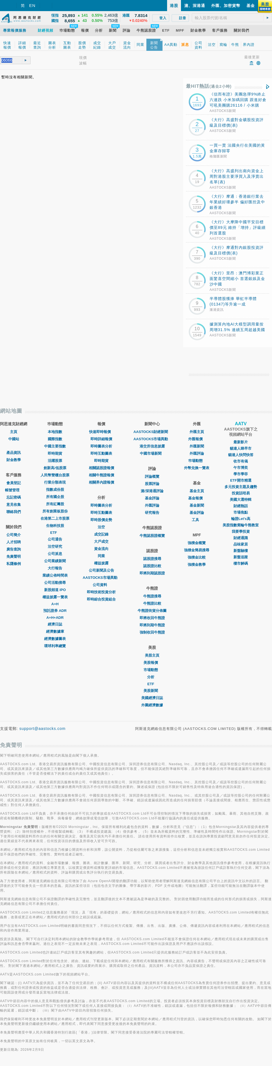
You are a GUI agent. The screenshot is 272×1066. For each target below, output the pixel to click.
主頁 (13, 432)
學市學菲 (240, 474)
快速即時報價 (101, 432)
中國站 (13, 439)
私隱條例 (13, 564)
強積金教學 (197, 564)
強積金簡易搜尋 (196, 550)
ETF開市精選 (240, 480)
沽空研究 (55, 546)
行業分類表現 (55, 482)
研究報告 (152, 513)
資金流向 (101, 549)
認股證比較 (152, 566)
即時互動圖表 (101, 453)
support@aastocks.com (42, 728)
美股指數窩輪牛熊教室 (241, 525)
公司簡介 (13, 535)
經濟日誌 (55, 624)
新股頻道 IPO (55, 590)
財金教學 (13, 460)
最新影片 (240, 442)
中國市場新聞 (152, 453)
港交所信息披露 (152, 446)
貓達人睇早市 (240, 448)
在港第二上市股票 (55, 518)
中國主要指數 (55, 446)
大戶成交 (101, 541)
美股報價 (152, 662)
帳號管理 (13, 490)
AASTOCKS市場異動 (101, 577)
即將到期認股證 (152, 573)
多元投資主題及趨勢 (241, 487)
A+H (55, 604)
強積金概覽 (197, 543)
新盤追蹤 (240, 557)
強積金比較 (197, 557)
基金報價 (196, 498)
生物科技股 (55, 526)
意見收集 (13, 504)
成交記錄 (101, 534)
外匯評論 (152, 505)
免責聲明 (13, 556)
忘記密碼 (13, 497)
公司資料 (101, 585)
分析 (152, 677)
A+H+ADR (55, 617)
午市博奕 (240, 468)
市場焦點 (240, 512)
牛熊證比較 (152, 603)
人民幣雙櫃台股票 (55, 475)
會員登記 (13, 483)
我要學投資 (241, 531)
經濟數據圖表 (55, 639)
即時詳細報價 (101, 439)
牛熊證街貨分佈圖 (152, 611)
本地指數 (55, 432)
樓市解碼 (240, 563)
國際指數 (55, 439)
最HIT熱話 (209, 86)
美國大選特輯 (240, 499)
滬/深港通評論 (152, 491)
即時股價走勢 (101, 520)
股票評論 (152, 484)
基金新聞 (197, 505)
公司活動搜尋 (55, 582)
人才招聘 (13, 542)
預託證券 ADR (55, 611)
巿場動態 (196, 461)
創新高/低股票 (55, 468)
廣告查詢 (13, 549)
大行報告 (55, 568)
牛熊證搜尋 (152, 596)
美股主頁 (152, 655)
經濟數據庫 (55, 631)
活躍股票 (55, 461)
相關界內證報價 (101, 482)
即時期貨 (55, 453)
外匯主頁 (197, 432)
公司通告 (55, 539)
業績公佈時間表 (55, 575)
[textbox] (232, 17)
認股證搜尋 (152, 559)
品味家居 (240, 544)
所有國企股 (55, 497)
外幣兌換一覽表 (196, 468)
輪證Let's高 (240, 519)
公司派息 (55, 554)
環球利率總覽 (55, 646)
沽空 (101, 527)
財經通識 (240, 538)
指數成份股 (55, 489)
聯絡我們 (13, 512)
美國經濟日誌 (152, 698)
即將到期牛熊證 (152, 625)
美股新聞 (152, 691)
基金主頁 (197, 491)
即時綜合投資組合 (101, 599)
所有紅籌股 (55, 504)
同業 (101, 556)
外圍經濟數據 (152, 705)
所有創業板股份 (55, 511)
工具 (197, 520)
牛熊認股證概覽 (152, 536)
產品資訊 (13, 453)
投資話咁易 (241, 493)
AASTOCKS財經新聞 (152, 432)
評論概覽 (152, 476)
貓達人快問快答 (240, 455)
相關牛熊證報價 (101, 475)
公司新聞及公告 (101, 570)
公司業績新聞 (55, 561)
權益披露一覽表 (55, 597)
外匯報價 (196, 439)
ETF (55, 533)
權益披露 (101, 563)
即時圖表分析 (101, 446)
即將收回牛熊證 (152, 618)
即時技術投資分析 (101, 592)
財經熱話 (240, 506)
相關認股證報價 (101, 468)
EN (32, 5)
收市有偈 (240, 461)
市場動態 (152, 670)
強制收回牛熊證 (152, 632)
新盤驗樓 (240, 551)
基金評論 (152, 498)
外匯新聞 (197, 446)
